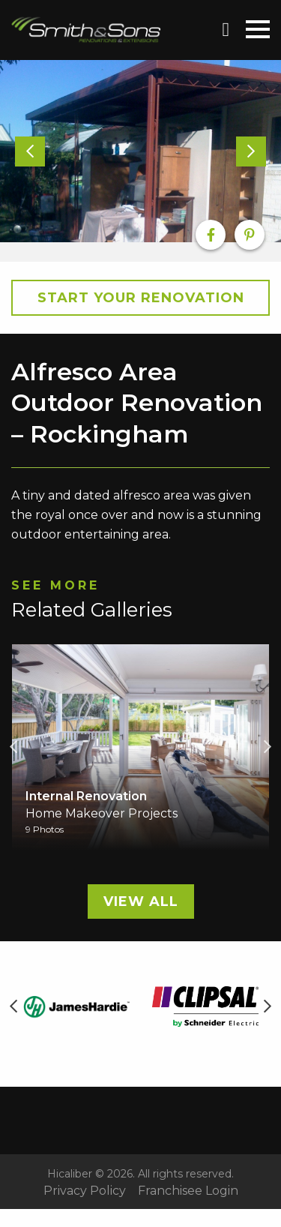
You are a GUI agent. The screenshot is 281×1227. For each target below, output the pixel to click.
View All (140, 901)
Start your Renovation (140, 298)
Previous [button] (13, 747)
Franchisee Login (188, 1191)
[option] (140, 151)
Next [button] (267, 747)
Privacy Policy (84, 1191)
